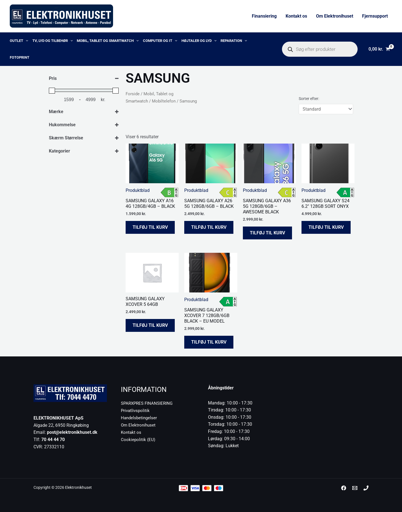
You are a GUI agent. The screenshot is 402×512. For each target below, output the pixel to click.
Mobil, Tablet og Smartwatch (108, 41)
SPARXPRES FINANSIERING (148, 403)
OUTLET (19, 41)
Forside (133, 93)
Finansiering (264, 16)
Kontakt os (296, 16)
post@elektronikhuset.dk (72, 432)
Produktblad (138, 190)
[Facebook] (343, 487)
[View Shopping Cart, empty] (379, 49)
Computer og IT (160, 41)
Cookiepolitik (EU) (138, 439)
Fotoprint (19, 57)
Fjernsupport (375, 16)
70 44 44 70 (53, 439)
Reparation (234, 41)
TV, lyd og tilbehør (52, 41)
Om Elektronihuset (334, 16)
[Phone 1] (365, 487)
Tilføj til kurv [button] (150, 227)
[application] (25, 41)
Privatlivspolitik (136, 410)
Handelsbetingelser (140, 417)
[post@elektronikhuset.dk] (354, 487)
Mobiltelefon (164, 101)
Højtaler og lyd (199, 41)
